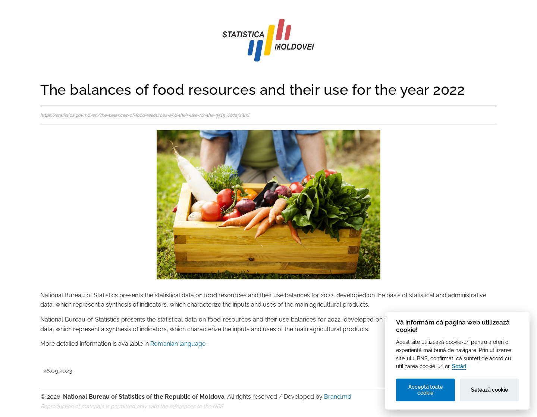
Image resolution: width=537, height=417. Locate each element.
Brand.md (337, 396)
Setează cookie (489, 390)
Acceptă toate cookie (425, 390)
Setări (459, 366)
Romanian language (177, 343)
